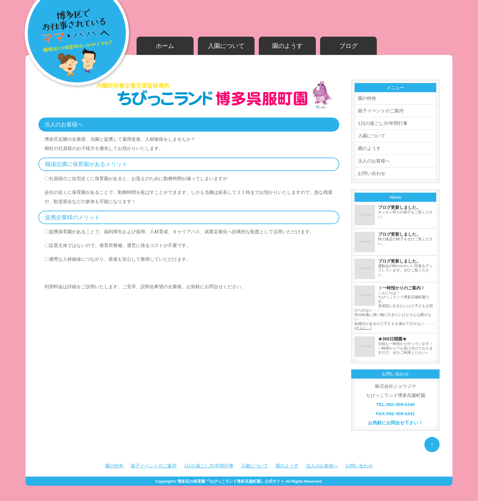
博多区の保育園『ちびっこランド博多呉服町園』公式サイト (230, 481)
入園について (226, 45)
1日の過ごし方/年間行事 (383, 123)
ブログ (348, 45)
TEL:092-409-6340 (395, 404)
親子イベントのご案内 (381, 110)
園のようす (287, 45)
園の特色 (367, 98)
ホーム (165, 45)
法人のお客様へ (374, 160)
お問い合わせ (371, 173)
